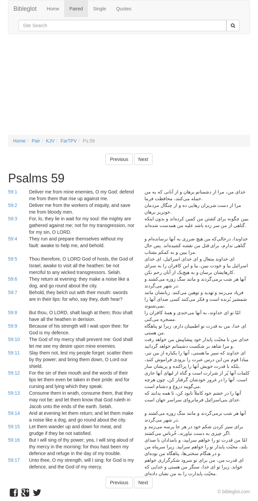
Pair (36, 141)
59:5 (12, 259)
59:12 (14, 373)
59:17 (14, 460)
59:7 (12, 292)
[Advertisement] (129, 88)
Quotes (123, 8)
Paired (76, 8)
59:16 (14, 440)
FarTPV (68, 141)
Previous (119, 159)
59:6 (12, 279)
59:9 (12, 326)
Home (53, 8)
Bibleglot (25, 8)
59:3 (12, 218)
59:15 (14, 426)
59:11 (14, 352)
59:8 (12, 312)
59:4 (12, 238)
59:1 (12, 191)
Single (99, 8)
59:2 (12, 205)
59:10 (14, 339)
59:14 (14, 413)
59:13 (14, 393)
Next (143, 159)
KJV (50, 141)
